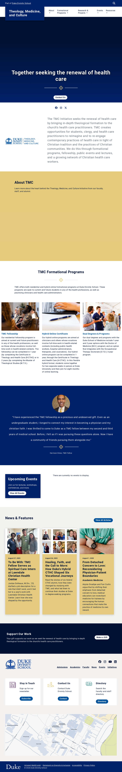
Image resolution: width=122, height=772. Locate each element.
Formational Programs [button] (62, 11)
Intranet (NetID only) (32, 765)
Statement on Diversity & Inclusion (56, 765)
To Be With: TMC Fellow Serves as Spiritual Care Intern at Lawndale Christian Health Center (22, 571)
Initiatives (112, 667)
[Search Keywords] (114, 3)
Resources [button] (110, 10)
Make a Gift (102, 637)
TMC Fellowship (9, 334)
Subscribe (27, 698)
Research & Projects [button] (83, 11)
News (94, 667)
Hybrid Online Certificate (55, 334)
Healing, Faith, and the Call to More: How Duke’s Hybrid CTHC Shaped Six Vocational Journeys (59, 569)
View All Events (17, 493)
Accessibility (77, 765)
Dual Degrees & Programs (96, 334)
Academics (75, 667)
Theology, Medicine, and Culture (25, 13)
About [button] (51, 10)
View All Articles (103, 520)
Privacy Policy (89, 765)
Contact (64, 698)
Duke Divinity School (21, 3)
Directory (103, 701)
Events (102, 667)
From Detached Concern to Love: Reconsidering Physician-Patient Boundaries (94, 569)
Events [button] (100, 10)
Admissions (62, 667)
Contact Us (60, 97)
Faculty (86, 667)
